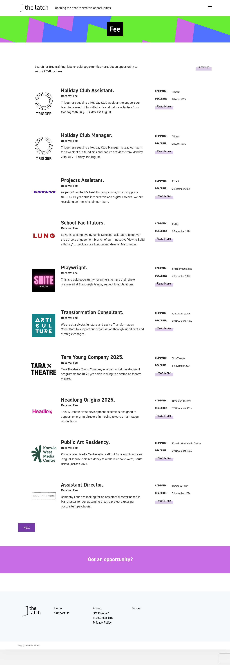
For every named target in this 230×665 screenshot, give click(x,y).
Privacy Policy (102, 629)
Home (58, 615)
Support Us (61, 619)
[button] (5, 661)
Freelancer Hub (103, 624)
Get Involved (101, 619)
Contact (136, 615)
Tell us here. (54, 71)
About (97, 615)
